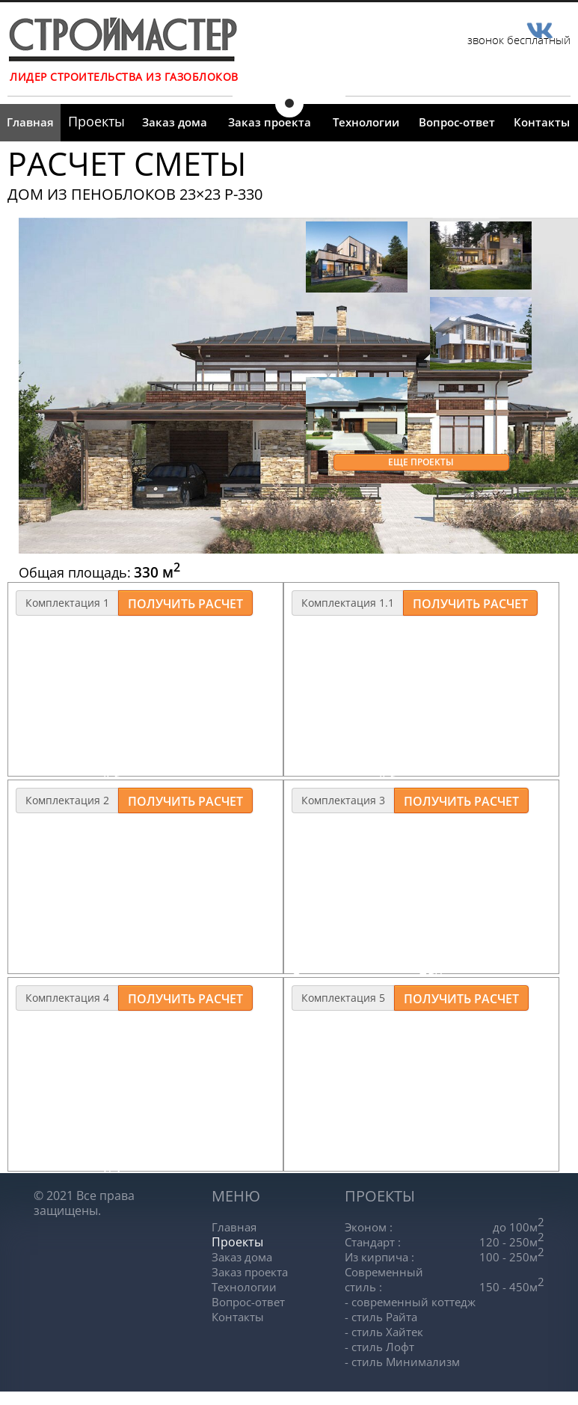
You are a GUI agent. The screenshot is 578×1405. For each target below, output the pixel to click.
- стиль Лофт (379, 1346)
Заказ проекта (269, 121)
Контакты (542, 121)
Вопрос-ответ (457, 121)
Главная (30, 121)
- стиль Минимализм (402, 1361)
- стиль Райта (381, 1316)
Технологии (366, 121)
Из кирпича (379, 1256)
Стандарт (373, 1241)
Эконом (369, 1226)
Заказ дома (174, 121)
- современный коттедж (410, 1301)
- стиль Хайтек (384, 1331)
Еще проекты (421, 462)
